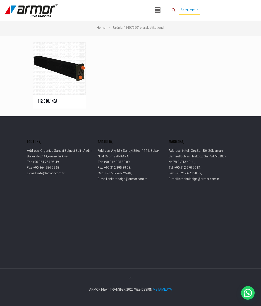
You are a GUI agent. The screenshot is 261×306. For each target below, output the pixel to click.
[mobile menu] (158, 10)
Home (101, 27)
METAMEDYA (162, 289)
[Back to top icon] (130, 278)
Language (190, 9)
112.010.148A (47, 101)
